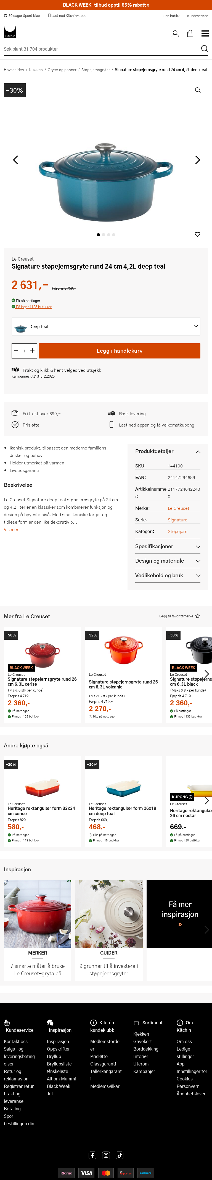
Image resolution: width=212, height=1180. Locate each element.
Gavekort (142, 1041)
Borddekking (145, 1049)
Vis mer (11, 529)
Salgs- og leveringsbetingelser (19, 1056)
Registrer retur (19, 1086)
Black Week (58, 1086)
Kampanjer (144, 1071)
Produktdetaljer (154, 451)
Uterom (141, 1064)
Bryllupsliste (59, 1064)
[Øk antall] (32, 351)
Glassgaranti (103, 1064)
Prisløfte (31, 425)
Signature (177, 519)
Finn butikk (171, 15)
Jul (50, 1093)
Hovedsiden (14, 69)
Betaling (12, 1108)
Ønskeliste (57, 1071)
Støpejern (177, 531)
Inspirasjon (58, 1041)
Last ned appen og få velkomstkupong (156, 425)
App (180, 1064)
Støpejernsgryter (95, 69)
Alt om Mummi (61, 1078)
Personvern (188, 1086)
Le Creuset (23, 259)
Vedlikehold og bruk (159, 575)
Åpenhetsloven (191, 1093)
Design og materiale (159, 561)
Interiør (140, 1056)
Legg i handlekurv (120, 351)
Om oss (184, 1041)
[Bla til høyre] (196, 159)
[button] (197, 234)
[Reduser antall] (16, 351)
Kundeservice (197, 15)
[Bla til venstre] (15, 159)
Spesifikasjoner (154, 546)
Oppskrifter (58, 1049)
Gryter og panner (62, 69)
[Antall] (24, 351)
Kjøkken (36, 69)
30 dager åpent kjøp (22, 15)
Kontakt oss (16, 1041)
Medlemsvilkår (105, 1086)
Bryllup (54, 1056)
